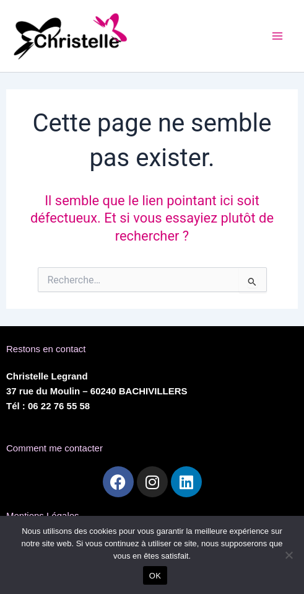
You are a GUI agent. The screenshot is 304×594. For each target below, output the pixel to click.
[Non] (288, 555)
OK (155, 575)
